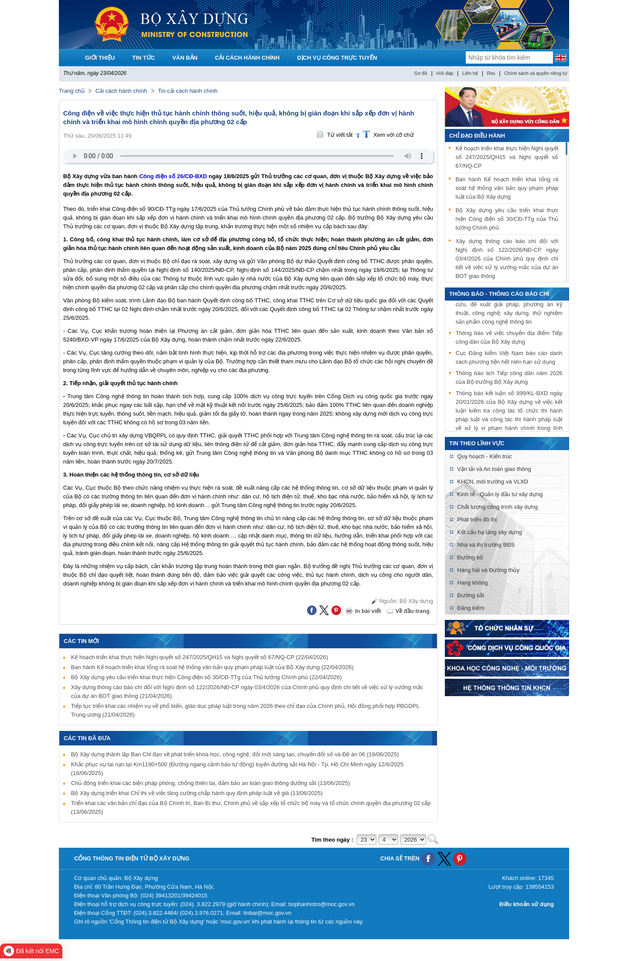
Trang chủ (72, 91)
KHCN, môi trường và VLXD (492, 481)
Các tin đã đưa (87, 738)
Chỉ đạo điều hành (477, 135)
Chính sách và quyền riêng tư (535, 73)
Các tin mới (81, 641)
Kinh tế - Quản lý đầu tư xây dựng (500, 494)
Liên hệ (470, 73)
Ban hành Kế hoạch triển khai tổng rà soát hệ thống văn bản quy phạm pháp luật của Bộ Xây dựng (212, 667)
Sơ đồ (420, 73)
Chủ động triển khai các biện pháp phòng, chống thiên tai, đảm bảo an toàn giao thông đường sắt (210, 783)
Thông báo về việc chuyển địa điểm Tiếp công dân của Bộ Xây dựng (509, 338)
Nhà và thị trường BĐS (486, 544)
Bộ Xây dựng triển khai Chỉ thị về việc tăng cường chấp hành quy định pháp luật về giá (197, 793)
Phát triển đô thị (477, 519)
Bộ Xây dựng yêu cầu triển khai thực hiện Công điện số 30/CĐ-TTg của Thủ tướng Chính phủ (206, 677)
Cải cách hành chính (121, 91)
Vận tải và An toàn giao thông (494, 469)
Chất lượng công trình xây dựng (497, 507)
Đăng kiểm (470, 608)
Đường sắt (470, 595)
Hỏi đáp (445, 73)
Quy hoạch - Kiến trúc (484, 456)
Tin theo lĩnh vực (476, 443)
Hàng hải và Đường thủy (488, 570)
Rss (491, 73)
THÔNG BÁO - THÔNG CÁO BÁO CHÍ (499, 294)
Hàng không (472, 582)
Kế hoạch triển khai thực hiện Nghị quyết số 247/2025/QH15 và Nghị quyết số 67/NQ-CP (199, 657)
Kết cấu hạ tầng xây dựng (489, 532)
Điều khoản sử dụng (526, 904)
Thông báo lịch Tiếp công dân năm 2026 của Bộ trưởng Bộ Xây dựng (509, 378)
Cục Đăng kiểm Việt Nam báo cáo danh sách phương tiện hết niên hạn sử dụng (509, 358)
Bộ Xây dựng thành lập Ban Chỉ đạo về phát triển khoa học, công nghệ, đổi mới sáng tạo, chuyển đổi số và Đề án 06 (235, 754)
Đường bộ (470, 557)
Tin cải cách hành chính (188, 91)
